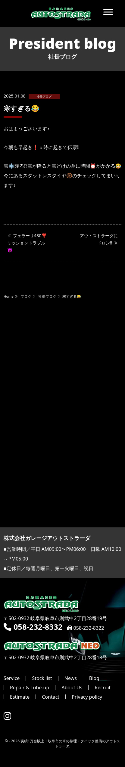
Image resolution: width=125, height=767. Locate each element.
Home (9, 296)
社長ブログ (44, 96)
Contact (50, 697)
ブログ (25, 296)
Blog (94, 678)
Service (12, 678)
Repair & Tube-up (29, 687)
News (70, 678)
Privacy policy (87, 697)
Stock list (42, 678)
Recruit (103, 687)
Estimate (20, 697)
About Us (71, 687)
